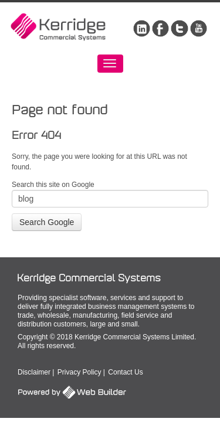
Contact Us (125, 372)
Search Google (46, 222)
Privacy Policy (79, 372)
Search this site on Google (53, 185)
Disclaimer (34, 372)
